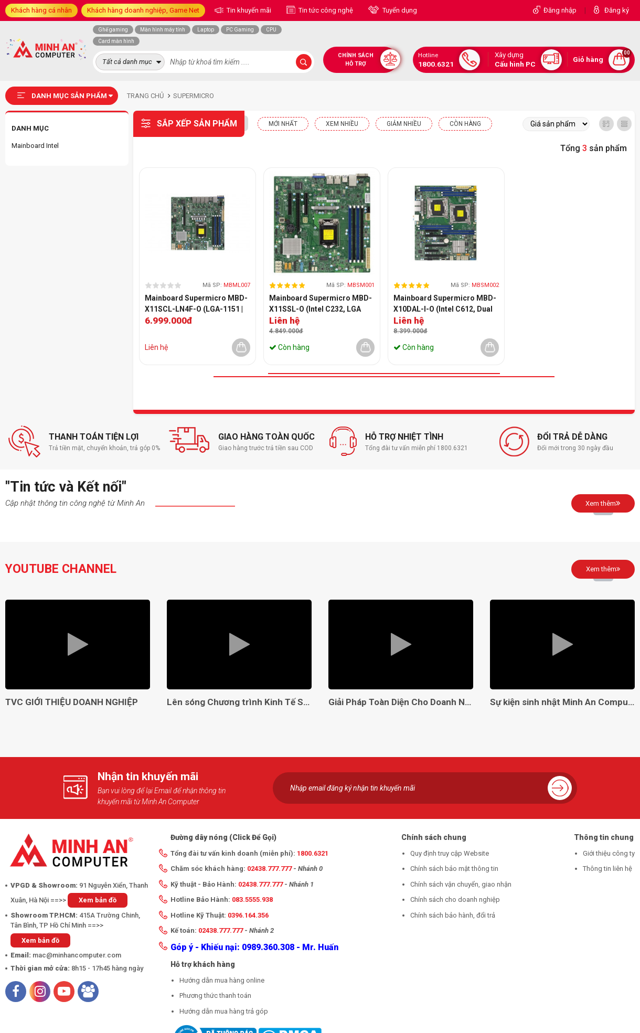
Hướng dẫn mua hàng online (221, 980)
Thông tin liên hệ (607, 868)
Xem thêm (603, 503)
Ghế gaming (113, 30)
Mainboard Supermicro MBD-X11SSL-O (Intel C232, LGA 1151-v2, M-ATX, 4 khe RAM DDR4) (320, 304)
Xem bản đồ (97, 900)
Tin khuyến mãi (248, 10)
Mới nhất (283, 123)
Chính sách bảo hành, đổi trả (452, 915)
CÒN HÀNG (465, 123)
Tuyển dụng (399, 10)
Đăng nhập (560, 10)
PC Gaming (240, 30)
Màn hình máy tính (162, 30)
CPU (271, 30)
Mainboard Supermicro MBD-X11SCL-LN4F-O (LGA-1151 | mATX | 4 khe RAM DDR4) (196, 304)
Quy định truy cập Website (449, 853)
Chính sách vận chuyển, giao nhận (460, 884)
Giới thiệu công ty (609, 853)
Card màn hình (116, 41)
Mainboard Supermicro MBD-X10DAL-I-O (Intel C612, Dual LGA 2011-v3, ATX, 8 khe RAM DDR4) (444, 304)
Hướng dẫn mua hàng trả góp (223, 1011)
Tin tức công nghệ (325, 10)
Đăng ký (616, 10)
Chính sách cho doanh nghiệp (455, 899)
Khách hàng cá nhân (41, 10)
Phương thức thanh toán (215, 995)
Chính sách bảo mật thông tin (454, 868)
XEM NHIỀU (342, 123)
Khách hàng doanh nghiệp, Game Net (143, 10)
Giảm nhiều (404, 123)
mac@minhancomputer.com (77, 955)
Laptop (205, 30)
